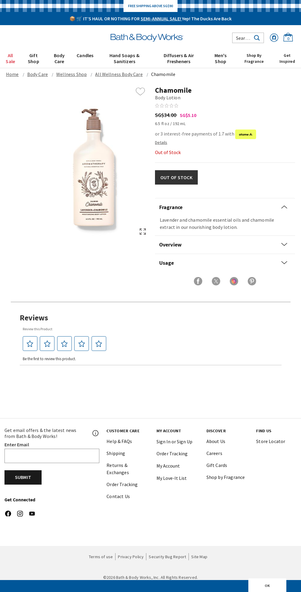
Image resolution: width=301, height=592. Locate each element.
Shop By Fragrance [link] (254, 58)
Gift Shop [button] (33, 58)
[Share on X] (216, 281)
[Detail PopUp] (161, 142)
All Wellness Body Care (119, 74)
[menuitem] (10, 58)
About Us (215, 441)
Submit (23, 477)
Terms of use (101, 556)
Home (12, 74)
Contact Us (118, 496)
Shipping (116, 453)
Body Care (37, 74)
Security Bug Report (167, 556)
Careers (214, 453)
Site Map (199, 556)
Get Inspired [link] (287, 58)
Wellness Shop (71, 74)
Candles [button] (85, 55)
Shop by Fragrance (225, 477)
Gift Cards (216, 465)
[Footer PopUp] (96, 433)
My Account (168, 466)
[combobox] (248, 38)
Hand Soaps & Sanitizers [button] (124, 58)
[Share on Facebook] (198, 281)
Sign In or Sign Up (174, 442)
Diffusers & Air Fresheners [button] (179, 58)
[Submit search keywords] (257, 37)
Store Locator (270, 441)
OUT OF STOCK (176, 177)
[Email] (51, 456)
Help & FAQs (119, 441)
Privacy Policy (131, 556)
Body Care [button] (59, 58)
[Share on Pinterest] (252, 281)
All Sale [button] (10, 58)
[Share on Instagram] (234, 281)
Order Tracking (122, 484)
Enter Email (16, 445)
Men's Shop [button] (220, 58)
